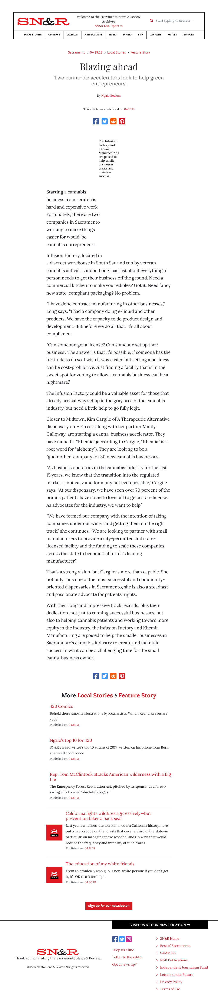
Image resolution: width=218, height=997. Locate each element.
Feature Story (140, 52)
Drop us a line (123, 950)
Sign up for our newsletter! (109, 906)
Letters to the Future (176, 974)
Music (112, 34)
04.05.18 (90, 882)
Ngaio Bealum (111, 95)
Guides (172, 34)
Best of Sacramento (175, 945)
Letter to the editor (127, 957)
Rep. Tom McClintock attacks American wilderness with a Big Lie (110, 776)
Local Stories (33, 34)
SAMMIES (168, 953)
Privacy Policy (171, 982)
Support (189, 34)
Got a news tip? (124, 964)
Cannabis (156, 34)
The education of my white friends (100, 863)
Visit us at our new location (160, 925)
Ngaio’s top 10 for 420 (71, 740)
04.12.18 (74, 798)
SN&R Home (169, 938)
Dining (127, 34)
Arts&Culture (93, 34)
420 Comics (61, 706)
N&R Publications (174, 960)
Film (140, 34)
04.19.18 (96, 52)
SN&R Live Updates (109, 26)
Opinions (54, 34)
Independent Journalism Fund (184, 967)
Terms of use (170, 989)
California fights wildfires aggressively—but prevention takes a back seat (108, 816)
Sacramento (76, 52)
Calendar (72, 34)
